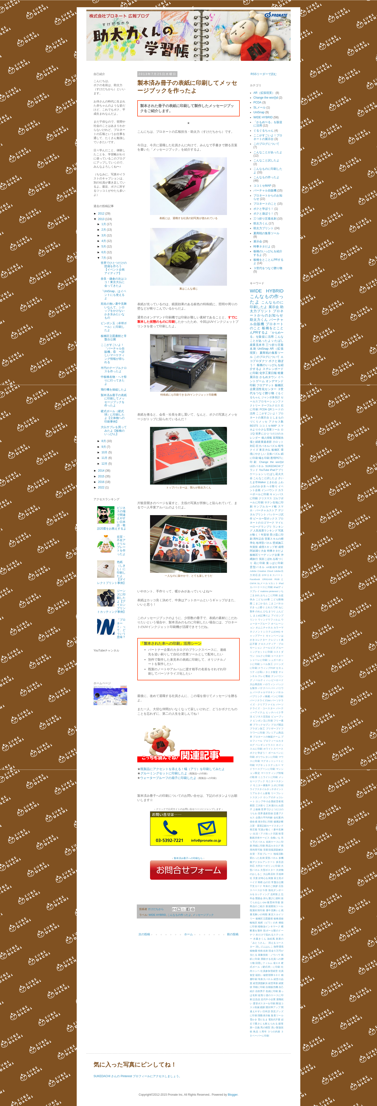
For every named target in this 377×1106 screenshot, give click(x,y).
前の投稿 (233, 934)
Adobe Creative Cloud (261, 571)
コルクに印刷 (263, 656)
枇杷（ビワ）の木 (268, 922)
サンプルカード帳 (265, 506)
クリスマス (265, 498)
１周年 (263, 1031)
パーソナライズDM (260, 700)
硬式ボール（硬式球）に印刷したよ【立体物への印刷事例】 (113, 416)
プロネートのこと (264, 203)
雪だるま (263, 1019)
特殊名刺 (263, 950)
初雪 (280, 833)
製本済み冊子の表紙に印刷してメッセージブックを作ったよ (114, 400)
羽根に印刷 (259, 987)
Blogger (233, 1094)
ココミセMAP (262, 185)
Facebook (255, 579)
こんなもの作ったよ (179, 914)
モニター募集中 (261, 785)
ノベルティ (259, 680)
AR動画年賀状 (274, 567)
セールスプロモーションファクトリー (266, 401)
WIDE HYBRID (157, 914)
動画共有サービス (260, 837)
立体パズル (273, 453)
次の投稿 (144, 934)
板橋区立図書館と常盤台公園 (114, 337)
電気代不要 (274, 1019)
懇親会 (259, 898)
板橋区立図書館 (264, 918)
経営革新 (273, 983)
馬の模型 (265, 1027)
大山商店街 (269, 874)
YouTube (264, 469)
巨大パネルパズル (266, 445)
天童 (255, 878)
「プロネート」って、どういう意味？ (121, 628)
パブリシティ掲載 (260, 696)
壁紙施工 (278, 542)
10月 (104, 452)
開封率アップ (273, 1007)
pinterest (273, 591)
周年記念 (258, 538)
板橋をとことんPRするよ (266, 330)
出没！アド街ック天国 (265, 833)
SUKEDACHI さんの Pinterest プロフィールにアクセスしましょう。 (138, 1076)
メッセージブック (203, 914)
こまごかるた (260, 603)
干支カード (256, 886)
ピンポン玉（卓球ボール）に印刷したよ (114, 327)
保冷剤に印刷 (265, 821)
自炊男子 (260, 991)
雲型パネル (257, 567)
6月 (104, 252)
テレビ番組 (264, 676)
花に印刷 (259, 563)
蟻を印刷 (264, 457)
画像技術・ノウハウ (269, 955)
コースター (277, 656)
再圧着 (254, 829)
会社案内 (278, 817)
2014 (101, 470)
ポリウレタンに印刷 (267, 757)
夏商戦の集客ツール (266, 233)
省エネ (276, 963)
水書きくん (259, 938)
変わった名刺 (257, 858)
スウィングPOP (266, 668)
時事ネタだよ (262, 246)
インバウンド (269, 490)
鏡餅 (262, 1007)
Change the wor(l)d (265, 97)
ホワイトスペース (273, 748)
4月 (104, 241)
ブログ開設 (277, 724)
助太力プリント (263, 228)
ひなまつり (269, 611)
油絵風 (271, 938)
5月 (104, 246)
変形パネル (271, 858)
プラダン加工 (257, 728)
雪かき (253, 1019)
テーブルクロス (270, 405)
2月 (104, 229)
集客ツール (277, 1015)
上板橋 (256, 809)
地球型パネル (264, 542)
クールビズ (269, 647)
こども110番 (263, 599)
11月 (104, 458)
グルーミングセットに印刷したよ (163, 773)
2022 (101, 487)
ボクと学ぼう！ (263, 208)
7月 (104, 257)
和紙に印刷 (259, 845)
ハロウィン (269, 684)
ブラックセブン (261, 724)
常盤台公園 (277, 882)
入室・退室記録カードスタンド (266, 825)
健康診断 (278, 821)
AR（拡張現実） (264, 93)
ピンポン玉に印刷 (263, 720)
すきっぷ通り (257, 607)
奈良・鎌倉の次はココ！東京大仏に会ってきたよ (114, 282)
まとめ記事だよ (261, 615)
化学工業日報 (268, 373)
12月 (104, 463)
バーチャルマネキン (264, 692)
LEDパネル (257, 466)
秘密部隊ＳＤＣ (271, 975)
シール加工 (266, 664)
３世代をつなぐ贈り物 (267, 268)
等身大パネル (265, 979)
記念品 (256, 999)
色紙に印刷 (272, 991)
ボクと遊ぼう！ (263, 213)
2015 (101, 476)
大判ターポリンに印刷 (268, 866)
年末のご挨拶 (270, 886)
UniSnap (258, 112)
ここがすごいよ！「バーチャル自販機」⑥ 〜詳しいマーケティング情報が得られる (113, 353)
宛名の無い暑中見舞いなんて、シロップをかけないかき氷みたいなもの (114, 310)
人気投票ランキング (265, 530)
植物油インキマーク (269, 926)
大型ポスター (267, 870)
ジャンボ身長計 (270, 397)
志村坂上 (275, 894)
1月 (104, 224)
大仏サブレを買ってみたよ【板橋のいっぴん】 (114, 430)
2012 (101, 213)
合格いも (275, 837)
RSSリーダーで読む (264, 74)
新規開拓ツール (274, 906)
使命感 (253, 821)
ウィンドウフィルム (269, 619)
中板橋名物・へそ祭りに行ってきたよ (114, 380)
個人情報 (266, 437)
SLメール (259, 107)
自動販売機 (272, 987)
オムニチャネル (264, 627)
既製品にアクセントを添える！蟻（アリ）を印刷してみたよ (182, 769)
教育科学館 (273, 902)
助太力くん (260, 223)
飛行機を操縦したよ (114, 389)
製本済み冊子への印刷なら (188, 858)
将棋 (260, 882)
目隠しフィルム (263, 963)
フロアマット (265, 385)
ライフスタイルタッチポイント (266, 789)
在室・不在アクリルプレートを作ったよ (121, 545)
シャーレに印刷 (259, 660)
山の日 (266, 882)
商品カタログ (273, 845)
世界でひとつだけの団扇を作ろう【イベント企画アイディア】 (114, 268)
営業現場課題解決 (273, 849)
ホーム (188, 934)
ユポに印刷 (277, 785)
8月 (104, 441)
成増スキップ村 (268, 546)
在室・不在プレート (261, 854)
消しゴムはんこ (264, 946)
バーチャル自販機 (264, 190)
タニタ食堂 (271, 672)
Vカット (273, 583)
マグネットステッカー (268, 765)
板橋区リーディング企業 (265, 554)
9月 (104, 447)
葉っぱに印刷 (274, 563)
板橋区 (275, 449)
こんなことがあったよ (267, 152)
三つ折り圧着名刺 (264, 218)
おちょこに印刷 (269, 595)
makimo (264, 591)
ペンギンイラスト (266, 745)
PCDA (257, 102)
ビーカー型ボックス (265, 518)
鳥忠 (255, 1031)
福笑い (259, 975)
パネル (279, 692)
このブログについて (266, 143)
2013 (101, 219)
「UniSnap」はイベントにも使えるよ (113, 295)
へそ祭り (272, 486)
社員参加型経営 (269, 971)
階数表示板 (264, 1015)
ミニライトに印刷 (268, 777)
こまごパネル (276, 603)
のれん (259, 611)
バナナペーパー (266, 688)
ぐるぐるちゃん (263, 130)
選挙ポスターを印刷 (264, 1003)
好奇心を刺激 (265, 878)
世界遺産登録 (265, 813)
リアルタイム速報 (260, 793)
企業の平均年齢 (264, 817)
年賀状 (254, 546)
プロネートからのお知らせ (266, 313)
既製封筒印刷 (257, 910)
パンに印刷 (277, 696)
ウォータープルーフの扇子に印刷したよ (168, 778)
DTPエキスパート (272, 575)
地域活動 (278, 854)
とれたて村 (271, 607)
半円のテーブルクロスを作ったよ (114, 369)
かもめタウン (268, 377)
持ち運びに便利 (271, 898)
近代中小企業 (268, 999)
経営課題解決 (260, 983)
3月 (104, 235)
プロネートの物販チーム (266, 736)
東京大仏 (264, 449)
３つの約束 (274, 1031)
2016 (101, 482)
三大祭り (260, 805)
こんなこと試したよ (266, 160)
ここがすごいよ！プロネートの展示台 (267, 137)
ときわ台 (272, 482)
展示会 (257, 241)
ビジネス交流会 (261, 716)
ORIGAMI (267, 579)
